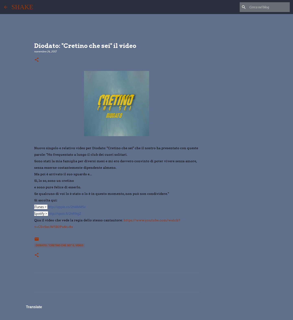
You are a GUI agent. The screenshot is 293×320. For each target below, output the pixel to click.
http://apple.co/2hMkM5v (66, 207)
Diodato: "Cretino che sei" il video (59, 245)
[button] (36, 60)
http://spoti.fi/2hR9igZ (64, 213)
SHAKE (22, 7)
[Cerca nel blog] (268, 7)
